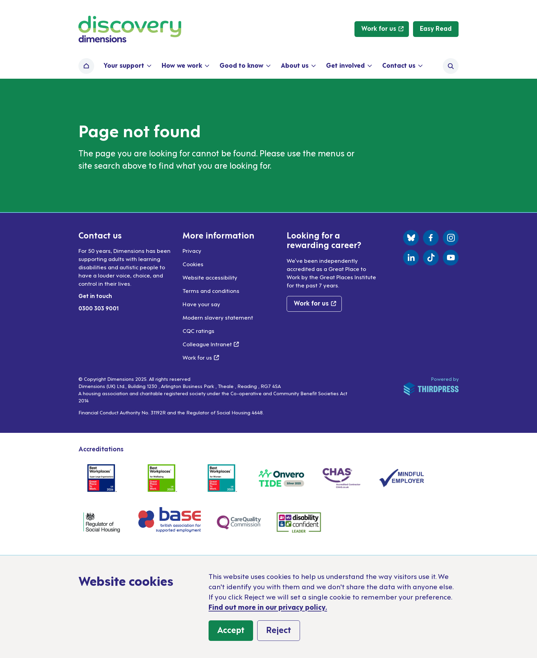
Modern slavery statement (218, 317)
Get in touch (95, 295)
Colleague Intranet (211, 344)
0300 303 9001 (98, 308)
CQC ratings (198, 330)
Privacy (192, 250)
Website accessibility (210, 277)
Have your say (201, 304)
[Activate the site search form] (451, 66)
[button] (127, 66)
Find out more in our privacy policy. (268, 607)
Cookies (193, 264)
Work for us (201, 357)
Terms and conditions (211, 290)
